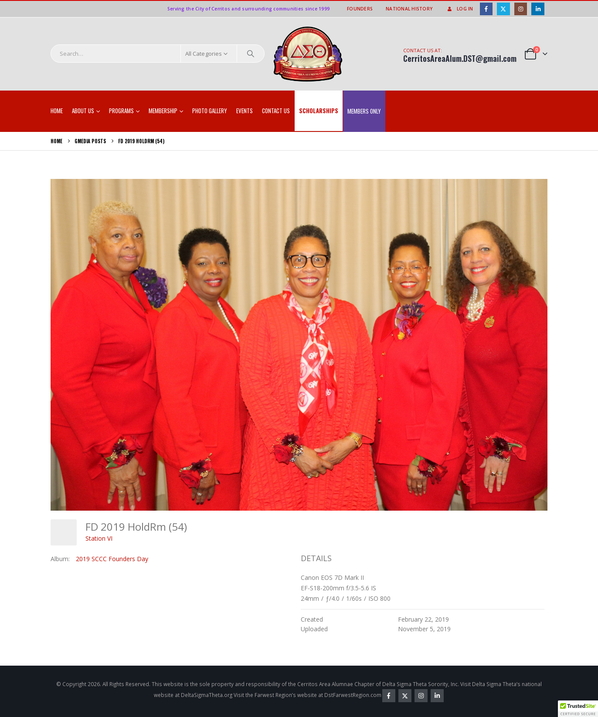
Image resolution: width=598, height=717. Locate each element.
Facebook (388, 695)
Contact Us (276, 110)
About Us (83, 110)
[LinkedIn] (537, 9)
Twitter (404, 695)
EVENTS (244, 110)
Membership (163, 110)
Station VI (98, 538)
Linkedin (437, 695)
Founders (360, 9)
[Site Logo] (308, 54)
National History (409, 9)
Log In (459, 9)
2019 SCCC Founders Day (112, 559)
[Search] (250, 53)
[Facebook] (486, 9)
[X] (503, 9)
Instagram (421, 695)
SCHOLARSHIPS (318, 110)
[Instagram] (520, 9)
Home (57, 110)
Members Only (364, 111)
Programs (121, 110)
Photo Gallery (209, 110)
